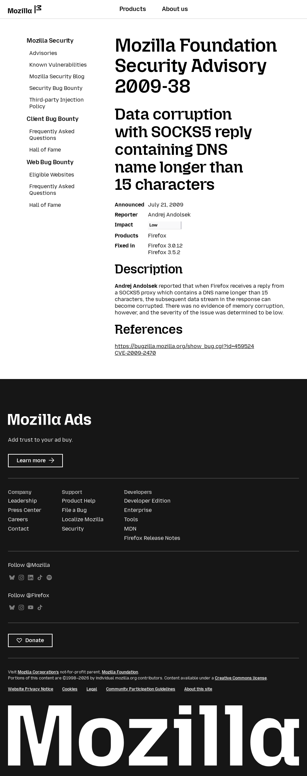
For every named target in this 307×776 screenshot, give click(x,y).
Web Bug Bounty (50, 162)
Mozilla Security (50, 40)
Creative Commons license (241, 678)
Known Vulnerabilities (58, 65)
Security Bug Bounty (55, 88)
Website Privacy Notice (30, 689)
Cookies (69, 689)
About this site (198, 689)
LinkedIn (31, 578)
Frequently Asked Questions (52, 134)
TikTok (40, 578)
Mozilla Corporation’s (38, 672)
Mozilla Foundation (120, 672)
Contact (18, 529)
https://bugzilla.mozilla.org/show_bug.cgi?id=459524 (184, 346)
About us (175, 9)
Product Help (78, 501)
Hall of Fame (45, 150)
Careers (18, 519)
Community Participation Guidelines (140, 689)
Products (132, 9)
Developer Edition (147, 501)
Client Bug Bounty (52, 119)
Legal (91, 689)
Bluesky (12, 578)
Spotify (49, 578)
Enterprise (138, 510)
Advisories (43, 53)
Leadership (22, 501)
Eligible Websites (51, 175)
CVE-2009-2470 (135, 353)
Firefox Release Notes (152, 538)
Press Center (24, 510)
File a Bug (74, 510)
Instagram (21, 578)
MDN (130, 529)
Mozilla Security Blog (56, 76)
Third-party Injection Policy (56, 103)
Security (73, 529)
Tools (131, 519)
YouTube (31, 607)
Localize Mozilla (82, 519)
